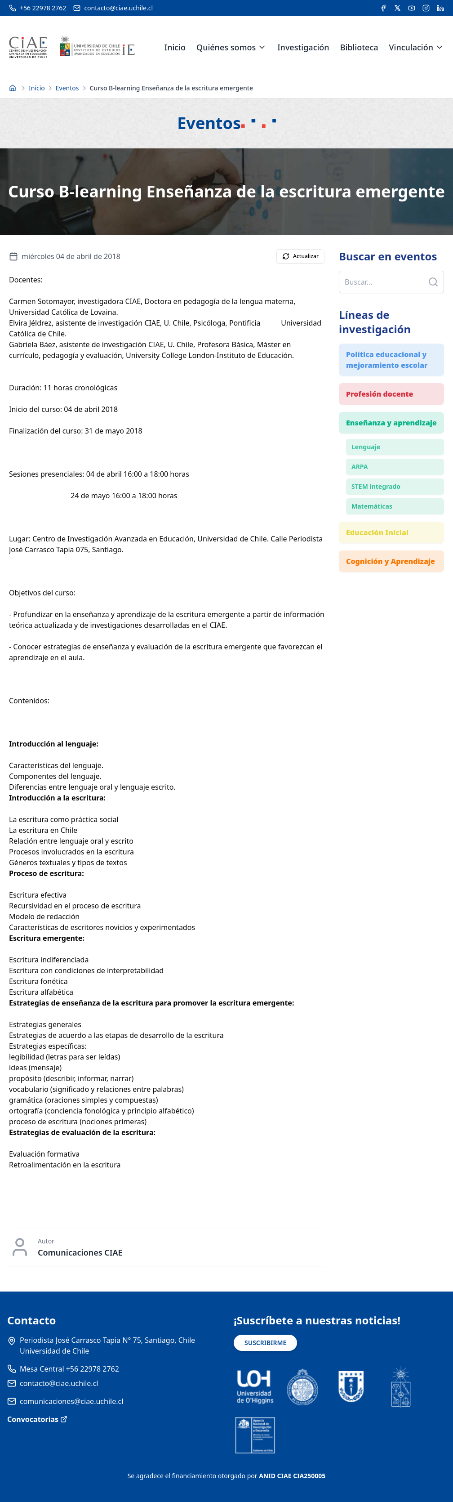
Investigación (303, 47)
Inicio (175, 47)
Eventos (67, 88)
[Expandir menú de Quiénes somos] (262, 47)
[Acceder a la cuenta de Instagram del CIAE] (426, 8)
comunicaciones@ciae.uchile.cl (71, 1401)
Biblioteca (359, 47)
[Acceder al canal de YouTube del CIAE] (411, 8)
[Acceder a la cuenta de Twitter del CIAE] (397, 8)
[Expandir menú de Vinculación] (439, 47)
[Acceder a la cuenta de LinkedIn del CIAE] (440, 8)
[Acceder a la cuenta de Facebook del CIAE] (383, 8)
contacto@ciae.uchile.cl (59, 1383)
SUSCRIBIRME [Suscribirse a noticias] (265, 1342)
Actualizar (300, 256)
